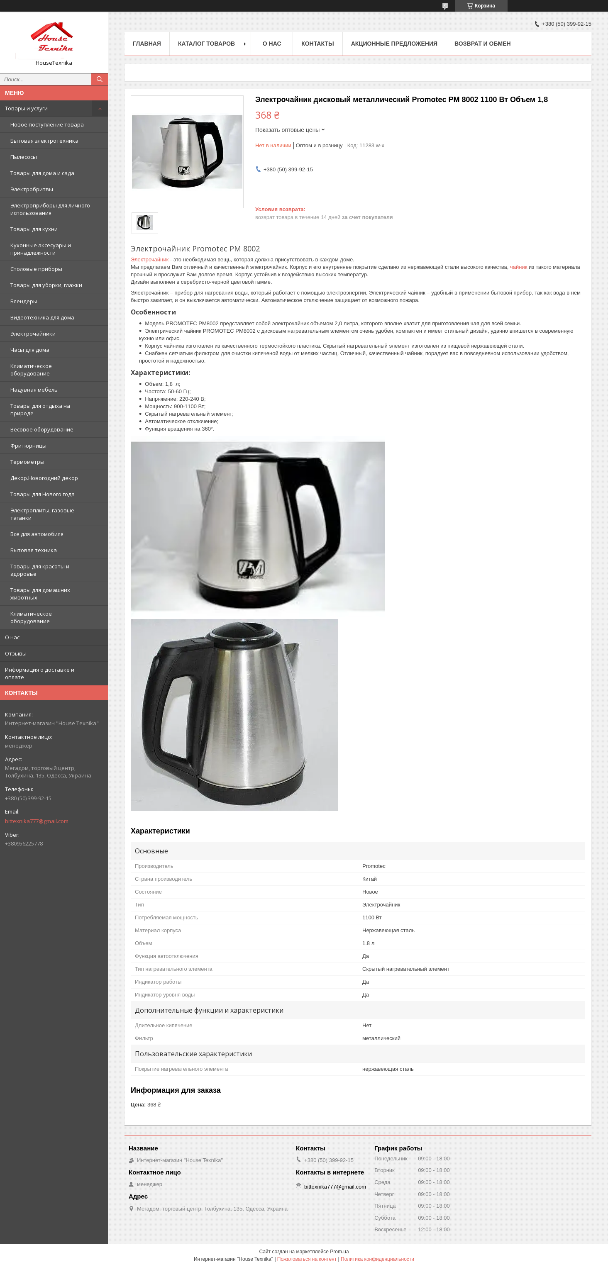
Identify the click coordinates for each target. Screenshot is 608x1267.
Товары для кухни (34, 229)
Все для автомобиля (36, 534)
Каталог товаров (206, 43)
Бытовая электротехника (44, 140)
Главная (147, 43)
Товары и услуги (26, 108)
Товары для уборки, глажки (46, 285)
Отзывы (16, 653)
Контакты (317, 43)
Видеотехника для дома (42, 317)
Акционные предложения (394, 43)
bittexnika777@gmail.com (36, 821)
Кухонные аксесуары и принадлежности (40, 248)
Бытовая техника (33, 550)
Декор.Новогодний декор (44, 478)
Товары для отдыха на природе (40, 409)
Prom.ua (339, 1252)
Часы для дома (29, 349)
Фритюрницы (28, 445)
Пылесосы (23, 157)
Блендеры (23, 301)
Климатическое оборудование (31, 369)
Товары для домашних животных (40, 593)
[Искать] (99, 79)
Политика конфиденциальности (377, 1259)
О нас (12, 637)
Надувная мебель (34, 389)
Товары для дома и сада (42, 173)
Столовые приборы (36, 269)
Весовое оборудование (41, 429)
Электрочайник (149, 259)
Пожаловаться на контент (307, 1259)
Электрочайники (33, 333)
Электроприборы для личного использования (50, 209)
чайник (518, 267)
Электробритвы (31, 189)
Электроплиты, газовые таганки (42, 514)
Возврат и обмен (482, 43)
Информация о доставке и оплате (39, 673)
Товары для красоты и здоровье (39, 570)
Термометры (27, 461)
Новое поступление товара (47, 124)
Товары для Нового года (42, 494)
